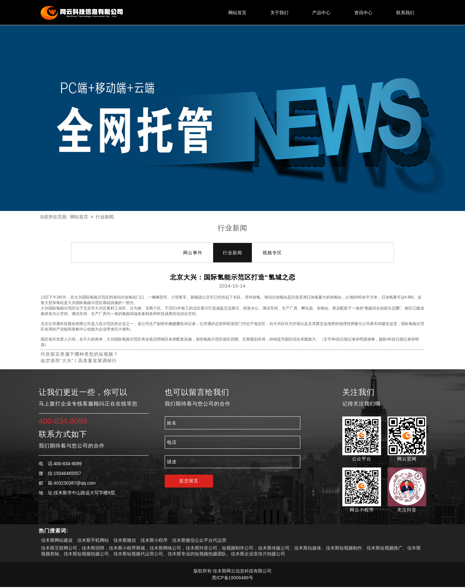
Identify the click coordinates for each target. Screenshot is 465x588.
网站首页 (79, 216)
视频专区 (272, 252)
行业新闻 (105, 216)
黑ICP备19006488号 (232, 577)
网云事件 (192, 252)
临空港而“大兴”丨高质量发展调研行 (79, 360)
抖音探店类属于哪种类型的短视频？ (79, 354)
